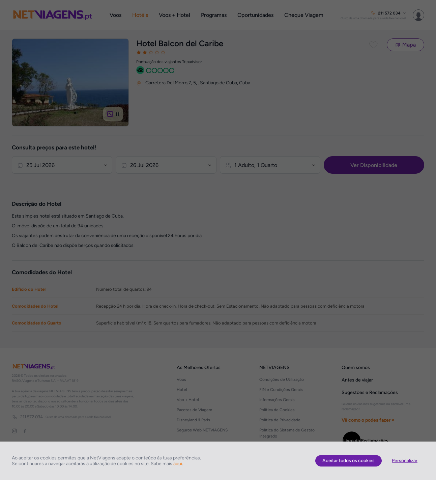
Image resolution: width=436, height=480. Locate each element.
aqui (177, 464)
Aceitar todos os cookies (348, 460)
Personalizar (404, 460)
